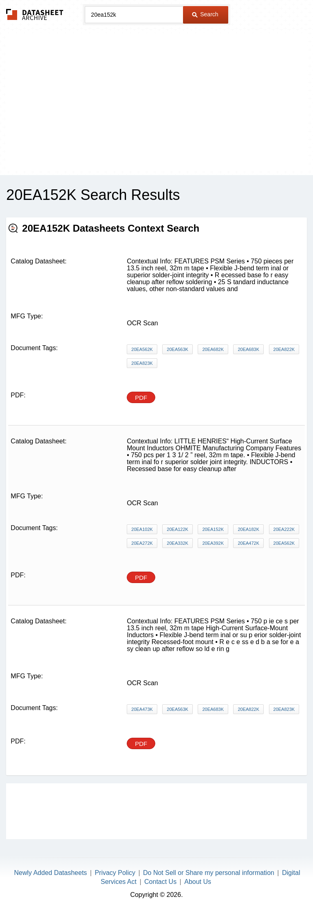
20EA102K (142, 529)
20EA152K (213, 529)
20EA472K (248, 543)
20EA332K (177, 543)
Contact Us (160, 881)
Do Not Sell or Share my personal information (208, 872)
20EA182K (248, 529)
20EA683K (248, 349)
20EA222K (284, 529)
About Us (197, 881)
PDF (141, 397)
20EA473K (142, 709)
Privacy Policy (115, 872)
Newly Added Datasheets (50, 872)
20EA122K (177, 529)
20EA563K (177, 349)
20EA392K (213, 543)
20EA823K (142, 363)
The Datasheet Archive (35, 14)
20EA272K (142, 543)
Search (205, 14)
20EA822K (284, 349)
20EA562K (142, 349)
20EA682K (213, 349)
